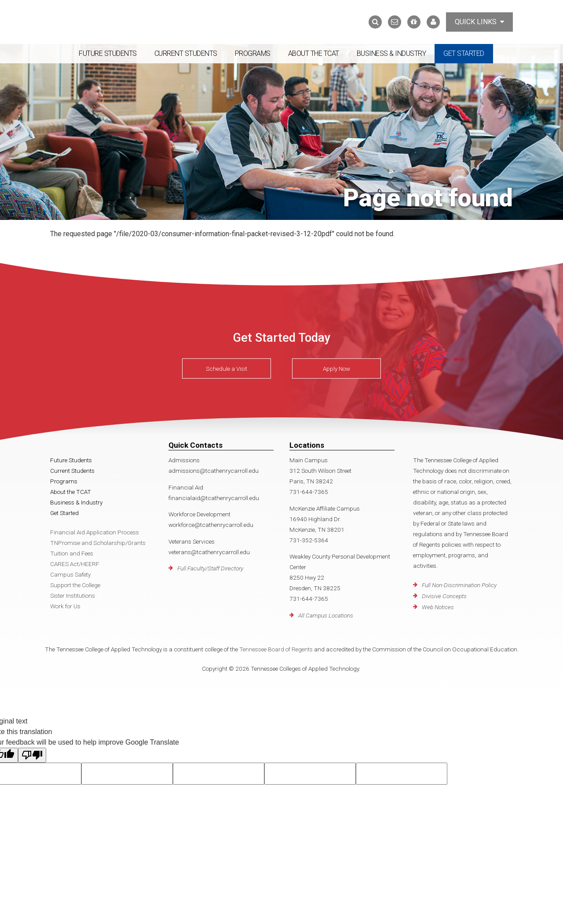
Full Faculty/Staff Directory (210, 568)
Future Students (108, 53)
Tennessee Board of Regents (276, 649)
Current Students (185, 53)
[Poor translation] (32, 755)
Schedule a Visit (226, 368)
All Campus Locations (325, 615)
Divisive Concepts (444, 595)
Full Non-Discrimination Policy (459, 584)
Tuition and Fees (71, 553)
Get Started (463, 53)
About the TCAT (313, 53)
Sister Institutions (72, 595)
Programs (253, 53)
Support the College (75, 584)
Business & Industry (391, 53)
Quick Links (479, 22)
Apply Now (336, 368)
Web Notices (438, 606)
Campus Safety (70, 574)
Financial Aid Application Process (94, 532)
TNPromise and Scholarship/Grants (98, 542)
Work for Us (65, 606)
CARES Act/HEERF (74, 563)
